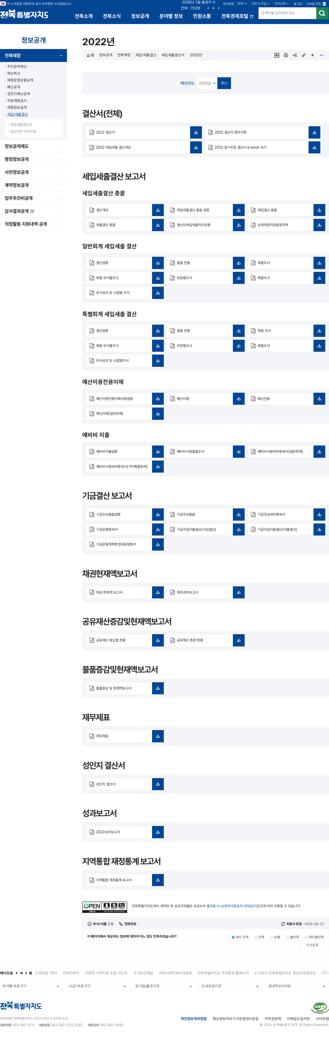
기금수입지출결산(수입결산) (209, 538)
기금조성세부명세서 (290, 523)
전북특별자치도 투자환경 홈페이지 (223, 981)
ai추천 (276, 55)
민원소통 (202, 16)
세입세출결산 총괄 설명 (209, 213)
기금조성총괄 (209, 523)
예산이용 (209, 402)
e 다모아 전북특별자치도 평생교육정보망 (285, 981)
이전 (208, 8)
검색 (322, 14)
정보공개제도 (17, 147)
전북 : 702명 (190, 8)
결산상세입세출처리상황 (209, 228)
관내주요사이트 (279, 995)
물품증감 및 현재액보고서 (128, 698)
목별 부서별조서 (128, 281)
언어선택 (280, 3)
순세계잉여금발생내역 (290, 228)
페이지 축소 (321, 55)
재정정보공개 (17, 108)
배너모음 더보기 (30, 981)
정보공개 (140, 16)
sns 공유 (294, 55)
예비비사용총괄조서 (209, 455)
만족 (261, 945)
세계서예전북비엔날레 (175, 981)
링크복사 (303, 55)
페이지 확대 (312, 55)
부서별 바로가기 (15, 995)
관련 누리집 (259, 3)
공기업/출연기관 (148, 995)
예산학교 (13, 74)
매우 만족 (242, 945)
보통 (277, 945)
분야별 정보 (171, 16)
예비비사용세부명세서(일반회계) (290, 455)
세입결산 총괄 (290, 213)
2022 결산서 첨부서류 (266, 135)
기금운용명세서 (128, 538)
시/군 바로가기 (80, 995)
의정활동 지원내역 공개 (26, 225)
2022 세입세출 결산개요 (147, 150)
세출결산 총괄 (128, 228)
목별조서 (290, 266)
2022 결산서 (147, 135)
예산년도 (187, 83)
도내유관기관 (212, 995)
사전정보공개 (17, 173)
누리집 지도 (313, 4)
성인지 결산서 (128, 794)
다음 (218, 8)
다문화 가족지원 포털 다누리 (106, 981)
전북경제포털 (237, 18)
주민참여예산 (17, 67)
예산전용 (290, 402)
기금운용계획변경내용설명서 (128, 553)
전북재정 (13, 56)
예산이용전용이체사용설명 (128, 402)
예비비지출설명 (128, 455)
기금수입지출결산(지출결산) (290, 538)
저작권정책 (273, 1028)
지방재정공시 (17, 101)
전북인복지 (71, 981)
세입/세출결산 (17, 115)
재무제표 (128, 746)
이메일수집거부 (298, 1028)
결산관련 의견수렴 (23, 132)
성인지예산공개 (18, 94)
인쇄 (285, 55)
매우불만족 (316, 945)
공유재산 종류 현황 (209, 650)
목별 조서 (290, 334)
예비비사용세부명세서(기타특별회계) (128, 473)
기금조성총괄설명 (128, 523)
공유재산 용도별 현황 (128, 650)
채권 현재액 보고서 (128, 601)
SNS (240, 3)
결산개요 (128, 213)
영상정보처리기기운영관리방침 (236, 1028)
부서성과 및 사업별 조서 (128, 296)
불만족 (294, 945)
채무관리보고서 (209, 601)
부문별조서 (209, 281)
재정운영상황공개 (20, 81)
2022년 (195, 55)
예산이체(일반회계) (128, 417)
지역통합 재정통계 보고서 (128, 890)
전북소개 (84, 16)
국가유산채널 (143, 981)
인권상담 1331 (46, 981)
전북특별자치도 (25, 13)
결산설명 (128, 266)
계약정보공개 (17, 186)
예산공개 (13, 88)
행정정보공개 (17, 160)
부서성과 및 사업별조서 (128, 364)
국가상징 (228, 4)
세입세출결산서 (21, 125)
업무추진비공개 (19, 199)
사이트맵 (322, 1028)
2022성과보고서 (128, 842)
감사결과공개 (19, 213)
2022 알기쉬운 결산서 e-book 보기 (266, 150)
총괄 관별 (209, 266)
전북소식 (112, 16)
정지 (213, 8)
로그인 (298, 4)
